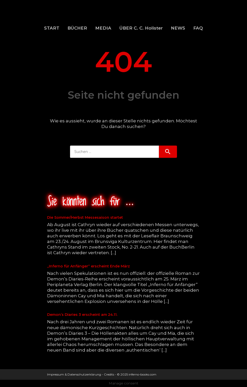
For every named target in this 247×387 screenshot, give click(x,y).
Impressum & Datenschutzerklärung (74, 374)
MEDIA (103, 28)
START (51, 28)
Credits (109, 374)
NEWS (178, 28)
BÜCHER (77, 28)
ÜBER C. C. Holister (141, 28)
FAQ (198, 28)
